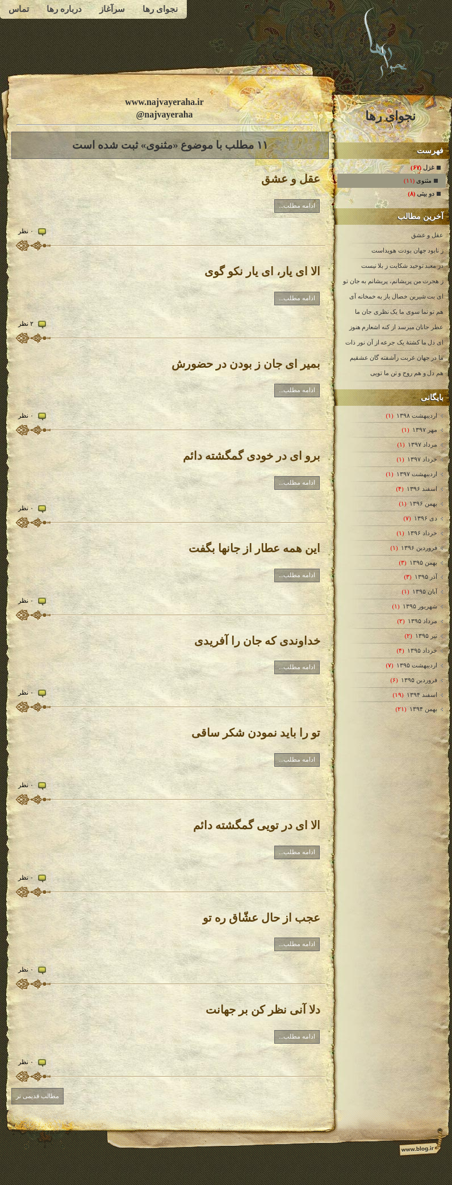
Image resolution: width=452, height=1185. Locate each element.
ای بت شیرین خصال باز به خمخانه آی (396, 296)
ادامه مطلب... (297, 205)
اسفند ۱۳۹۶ (421, 488)
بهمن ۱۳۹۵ (423, 562)
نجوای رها (160, 9)
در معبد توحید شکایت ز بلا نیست (402, 265)
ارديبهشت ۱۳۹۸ (416, 415)
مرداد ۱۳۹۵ (422, 620)
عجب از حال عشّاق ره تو (261, 917)
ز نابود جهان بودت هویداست (407, 250)
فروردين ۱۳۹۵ (419, 679)
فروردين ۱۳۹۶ (419, 547)
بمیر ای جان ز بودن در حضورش (245, 364)
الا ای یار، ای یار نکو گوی (262, 271)
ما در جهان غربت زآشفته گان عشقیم (397, 357)
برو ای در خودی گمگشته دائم (251, 455)
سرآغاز (112, 9)
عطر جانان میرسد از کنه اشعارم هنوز (396, 326)
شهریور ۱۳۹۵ (419, 606)
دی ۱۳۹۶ (425, 518)
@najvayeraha (164, 114)
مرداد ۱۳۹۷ (422, 444)
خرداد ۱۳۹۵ (422, 650)
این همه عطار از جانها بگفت (254, 548)
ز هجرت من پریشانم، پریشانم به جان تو (393, 281)
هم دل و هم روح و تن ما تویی (406, 372)
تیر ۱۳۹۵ (426, 635)
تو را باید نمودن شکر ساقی (255, 732)
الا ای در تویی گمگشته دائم (256, 825)
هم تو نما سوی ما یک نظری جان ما (399, 311)
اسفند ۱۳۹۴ (421, 694)
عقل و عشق (427, 235)
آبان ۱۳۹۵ (424, 591)
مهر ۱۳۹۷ (424, 429)
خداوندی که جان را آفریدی (257, 640)
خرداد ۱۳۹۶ (422, 533)
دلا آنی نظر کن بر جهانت (263, 1009)
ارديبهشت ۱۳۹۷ (416, 473)
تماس (19, 9)
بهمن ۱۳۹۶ (423, 503)
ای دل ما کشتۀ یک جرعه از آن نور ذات (394, 342)
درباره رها (64, 9)
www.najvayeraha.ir (164, 102)
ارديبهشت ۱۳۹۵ (416, 665)
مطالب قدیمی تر (37, 1095)
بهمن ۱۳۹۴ (423, 708)
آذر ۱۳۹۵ (425, 576)
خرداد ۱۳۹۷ (422, 459)
